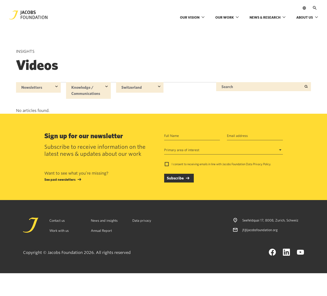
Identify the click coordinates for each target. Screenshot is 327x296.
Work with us (59, 230)
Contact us (57, 220)
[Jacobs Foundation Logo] (28, 15)
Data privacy (141, 220)
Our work (227, 17)
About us (307, 17)
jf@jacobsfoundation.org (260, 230)
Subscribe (175, 178)
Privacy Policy (261, 164)
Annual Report (101, 230)
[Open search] (315, 8)
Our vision (192, 17)
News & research (268, 17)
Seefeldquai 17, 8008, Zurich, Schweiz (270, 220)
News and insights (104, 220)
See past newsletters (59, 179)
